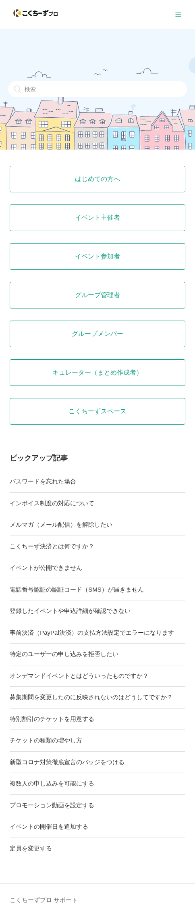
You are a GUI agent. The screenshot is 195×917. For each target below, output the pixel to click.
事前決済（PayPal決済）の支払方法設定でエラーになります (92, 632)
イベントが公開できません (46, 567)
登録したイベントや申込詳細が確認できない (70, 610)
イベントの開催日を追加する (49, 826)
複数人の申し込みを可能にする (52, 783)
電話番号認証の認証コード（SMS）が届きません (77, 589)
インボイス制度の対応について (52, 503)
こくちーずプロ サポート (44, 899)
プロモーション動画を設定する (52, 805)
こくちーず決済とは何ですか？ (52, 546)
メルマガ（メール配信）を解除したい (61, 524)
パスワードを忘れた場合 (43, 481)
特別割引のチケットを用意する (52, 718)
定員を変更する (31, 848)
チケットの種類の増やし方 (46, 740)
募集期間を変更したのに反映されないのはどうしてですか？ (91, 697)
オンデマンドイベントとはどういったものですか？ (79, 675)
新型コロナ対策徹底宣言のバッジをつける (67, 762)
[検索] (97, 89)
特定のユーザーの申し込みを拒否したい (64, 653)
